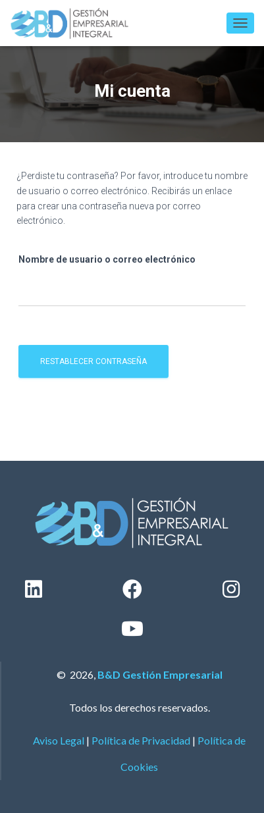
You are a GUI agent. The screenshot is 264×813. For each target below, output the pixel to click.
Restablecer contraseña (93, 361)
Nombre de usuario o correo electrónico (107, 259)
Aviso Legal (58, 740)
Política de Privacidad (141, 740)
